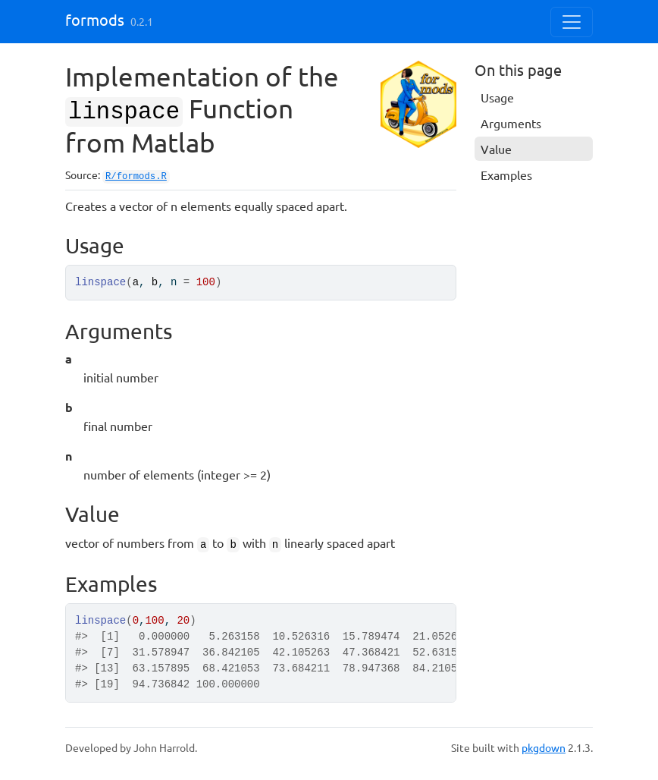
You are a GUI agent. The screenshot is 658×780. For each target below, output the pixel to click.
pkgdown (544, 747)
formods (94, 19)
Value (496, 148)
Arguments (511, 123)
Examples (506, 174)
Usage (497, 97)
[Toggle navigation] (571, 22)
